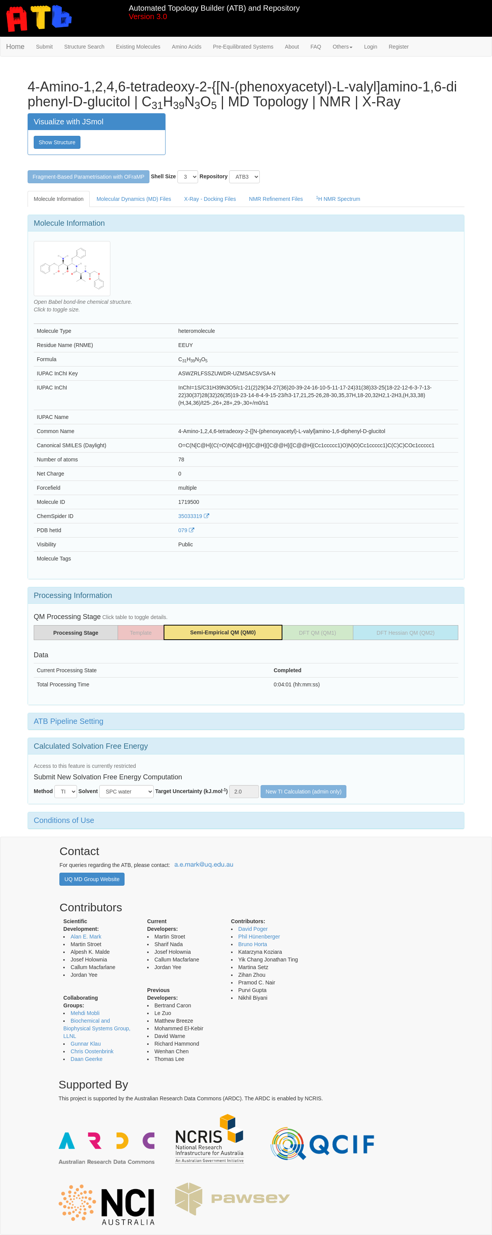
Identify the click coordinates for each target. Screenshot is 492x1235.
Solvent (88, 791)
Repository (214, 176)
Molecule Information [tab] (59, 199)
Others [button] (343, 47)
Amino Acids (187, 47)
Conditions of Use (64, 820)
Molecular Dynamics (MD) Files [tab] (134, 199)
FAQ (315, 47)
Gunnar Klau (86, 1044)
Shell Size (163, 176)
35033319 (193, 516)
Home (15, 47)
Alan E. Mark (86, 937)
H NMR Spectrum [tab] (338, 198)
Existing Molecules (138, 47)
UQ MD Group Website (92, 879)
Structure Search (84, 47)
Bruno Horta (252, 944)
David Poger (253, 929)
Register (398, 47)
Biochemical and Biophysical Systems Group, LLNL (96, 1028)
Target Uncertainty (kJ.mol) (191, 790)
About (292, 47)
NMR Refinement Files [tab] (276, 199)
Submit (44, 47)
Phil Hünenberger (259, 937)
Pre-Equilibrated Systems (243, 47)
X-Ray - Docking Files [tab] (210, 199)
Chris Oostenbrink (92, 1051)
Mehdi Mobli (85, 1013)
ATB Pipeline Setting (68, 721)
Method (43, 791)
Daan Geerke (86, 1059)
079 (186, 530)
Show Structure (57, 142)
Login (370, 47)
